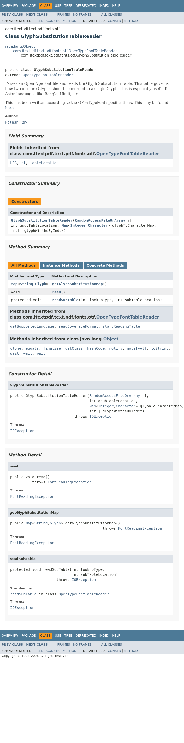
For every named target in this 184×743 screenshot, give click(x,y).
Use (58, 6)
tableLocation (44, 163)
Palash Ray (16, 122)
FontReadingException (70, 482)
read (56, 292)
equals (32, 348)
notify (115, 348)
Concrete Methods (105, 265)
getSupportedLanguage (32, 326)
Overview (10, 6)
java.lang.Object (20, 46)
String (26, 284)
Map (65, 225)
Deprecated (85, 6)
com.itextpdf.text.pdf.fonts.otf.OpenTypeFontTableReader (65, 51)
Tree (68, 6)
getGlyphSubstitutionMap (77, 284)
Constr (53, 21)
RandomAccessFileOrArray (100, 220)
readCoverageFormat (78, 326)
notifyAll (137, 348)
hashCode (96, 348)
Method (69, 21)
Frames (63, 14)
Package (28, 6)
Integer (78, 225)
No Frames (82, 14)
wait (14, 353)
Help (116, 6)
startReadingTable (121, 326)
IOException (101, 416)
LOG (13, 163)
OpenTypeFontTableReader (48, 75)
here (9, 108)
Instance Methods (61, 265)
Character (98, 225)
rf (23, 163)
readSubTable (65, 300)
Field (38, 21)
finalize (52, 348)
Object (111, 339)
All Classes (111, 14)
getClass (74, 348)
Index (104, 6)
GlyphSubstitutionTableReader (42, 220)
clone (15, 348)
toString (160, 348)
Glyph (40, 284)
